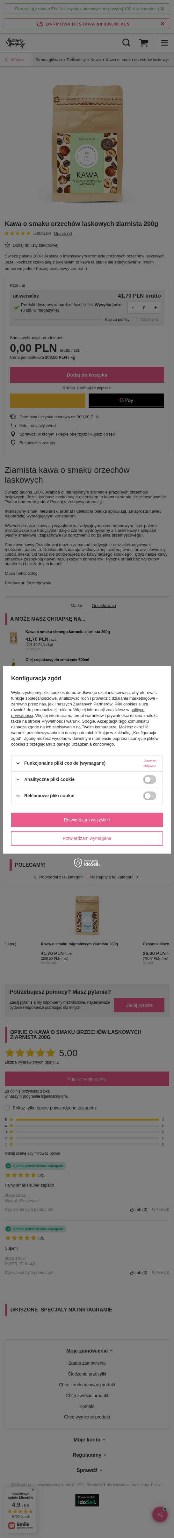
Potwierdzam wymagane (87, 838)
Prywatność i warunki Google (68, 720)
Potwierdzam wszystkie (87, 819)
